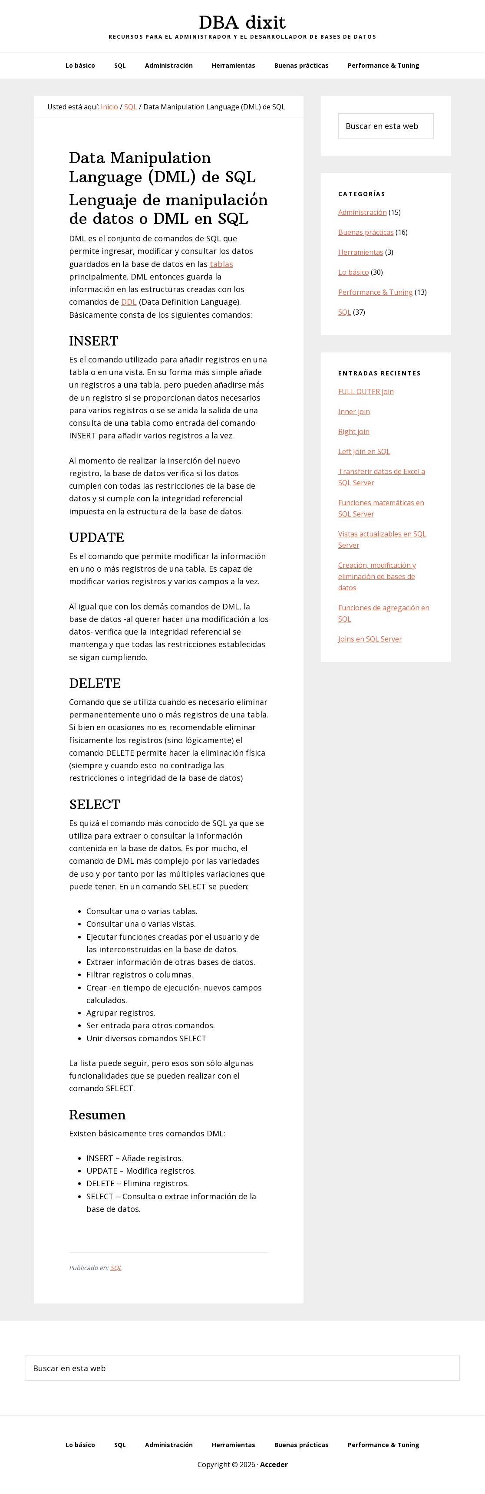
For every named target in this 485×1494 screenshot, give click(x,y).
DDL (129, 301)
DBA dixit (242, 22)
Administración (362, 212)
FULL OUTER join (366, 391)
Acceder (274, 1464)
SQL (116, 1268)
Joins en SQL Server (370, 639)
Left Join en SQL (364, 451)
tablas (221, 264)
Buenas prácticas (366, 232)
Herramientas (360, 252)
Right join (354, 431)
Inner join (354, 411)
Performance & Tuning (375, 292)
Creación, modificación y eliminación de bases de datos (377, 576)
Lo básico (353, 272)
